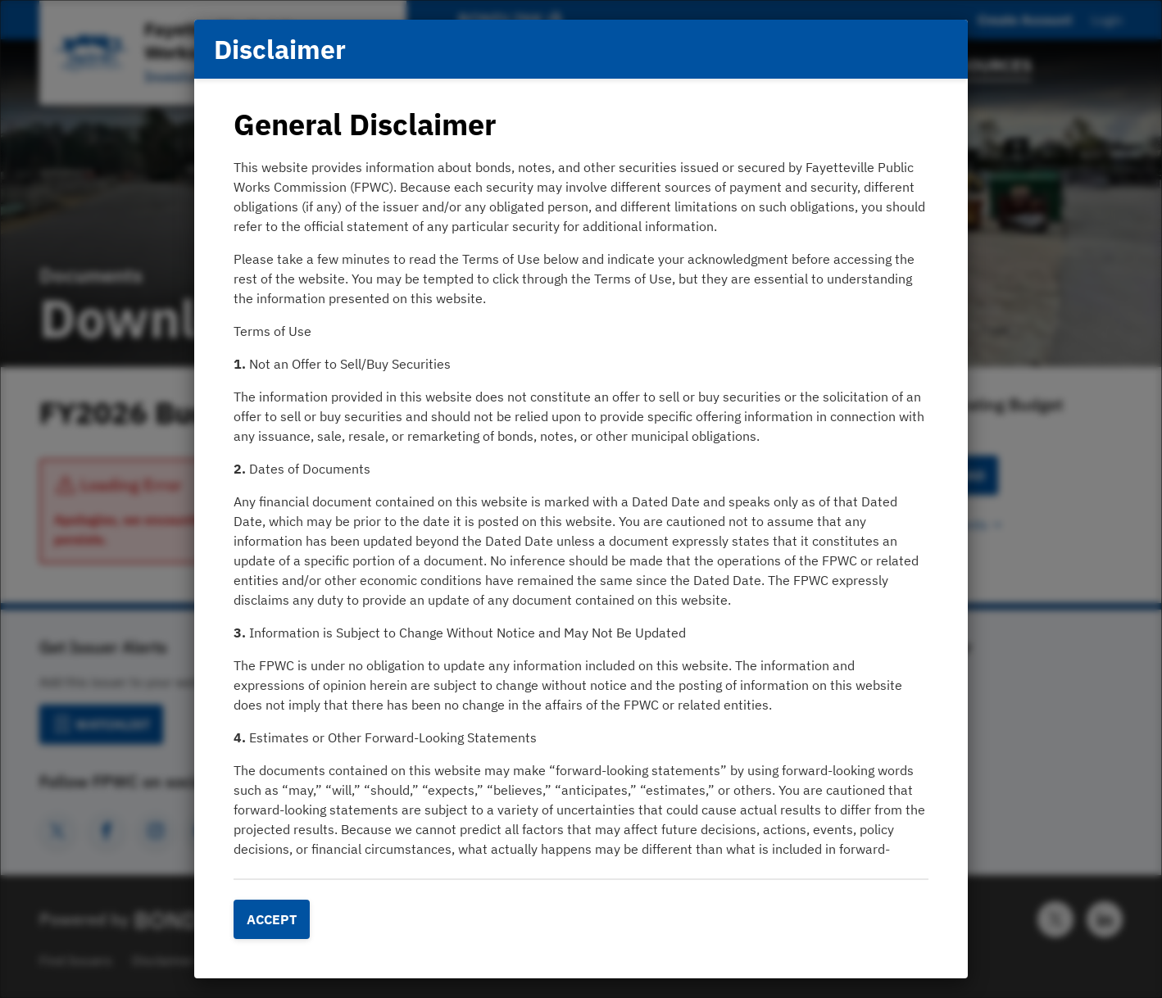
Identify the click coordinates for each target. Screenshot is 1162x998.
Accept (272, 919)
